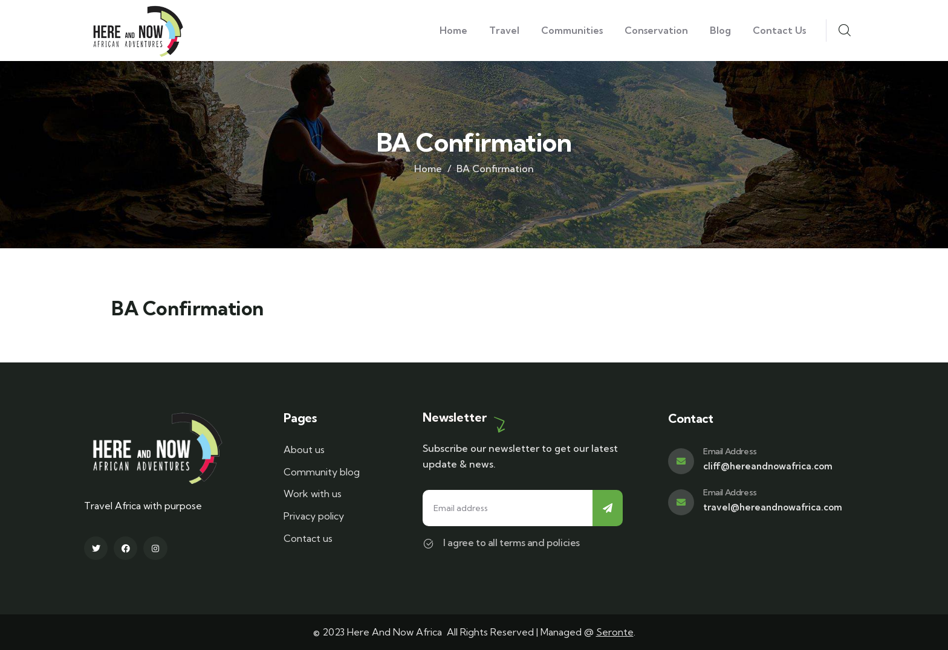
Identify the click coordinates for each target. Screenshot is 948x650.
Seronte (615, 632)
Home (428, 168)
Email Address (730, 451)
